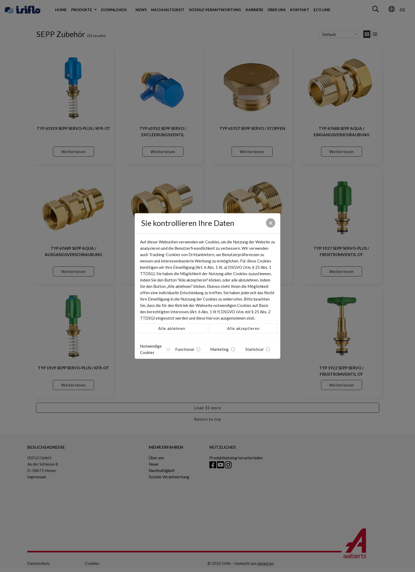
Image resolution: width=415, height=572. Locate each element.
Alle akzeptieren (243, 328)
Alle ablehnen (171, 328)
